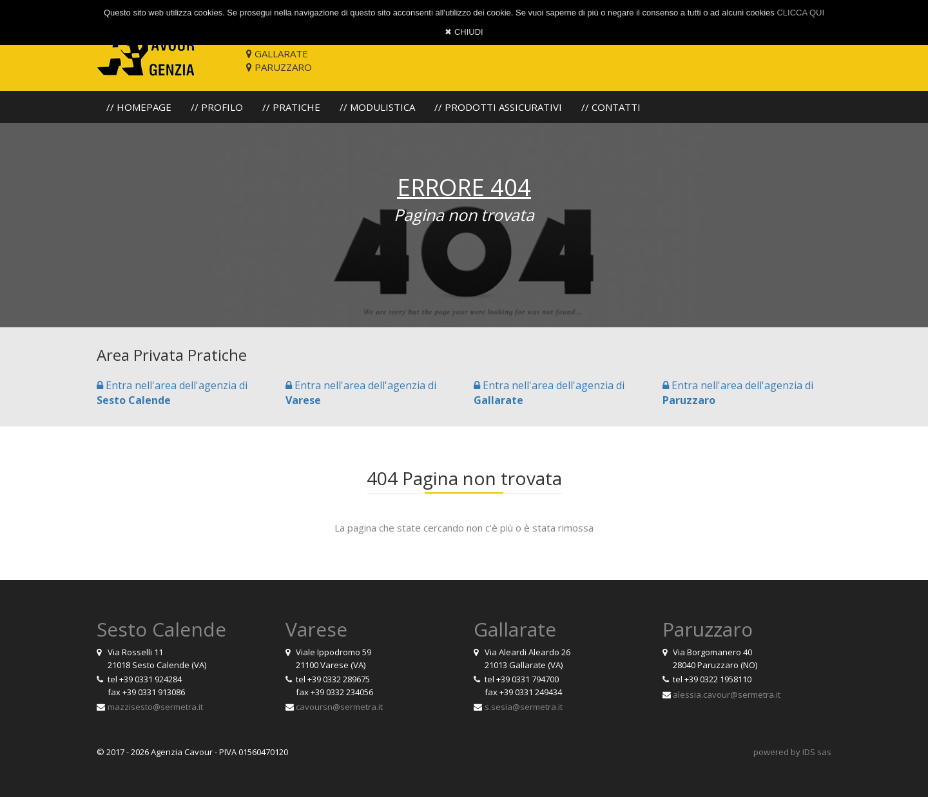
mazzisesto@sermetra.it (155, 707)
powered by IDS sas (792, 752)
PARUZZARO (279, 67)
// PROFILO (217, 107)
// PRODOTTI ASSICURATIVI (498, 107)
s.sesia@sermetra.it (524, 707)
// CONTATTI (611, 107)
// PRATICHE (291, 107)
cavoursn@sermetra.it (339, 707)
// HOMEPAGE (138, 107)
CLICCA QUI (800, 12)
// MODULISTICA (377, 107)
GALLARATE (277, 53)
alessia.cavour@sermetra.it (726, 694)
